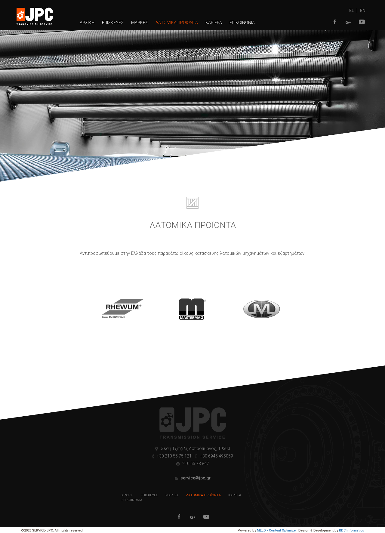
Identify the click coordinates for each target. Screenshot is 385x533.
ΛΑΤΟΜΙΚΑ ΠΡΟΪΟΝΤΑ (177, 22)
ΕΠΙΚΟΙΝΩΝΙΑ (242, 22)
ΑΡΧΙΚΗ (87, 22)
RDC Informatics (351, 530)
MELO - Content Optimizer (277, 530)
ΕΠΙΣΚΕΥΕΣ (113, 22)
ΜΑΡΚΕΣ (139, 22)
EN (362, 10)
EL (351, 10)
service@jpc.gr (195, 478)
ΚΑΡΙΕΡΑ (213, 22)
